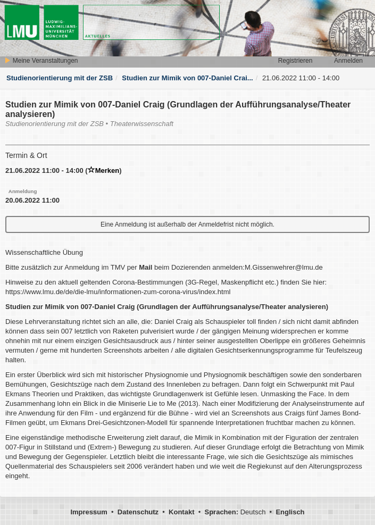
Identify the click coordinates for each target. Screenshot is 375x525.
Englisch (290, 512)
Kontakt (181, 512)
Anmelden (348, 60)
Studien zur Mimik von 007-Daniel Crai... (187, 78)
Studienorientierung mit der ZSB (59, 78)
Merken (104, 170)
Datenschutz (138, 512)
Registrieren (295, 60)
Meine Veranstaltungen (41, 60)
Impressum (88, 512)
